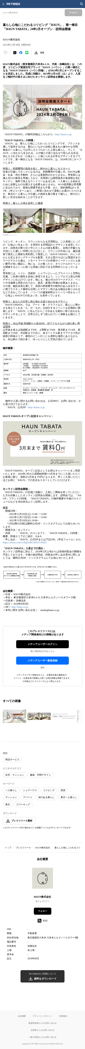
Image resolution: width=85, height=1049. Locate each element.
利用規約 (63, 1016)
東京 (7, 804)
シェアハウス (30, 790)
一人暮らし (11, 790)
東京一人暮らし (69, 797)
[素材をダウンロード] (36, 52)
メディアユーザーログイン (43, 644)
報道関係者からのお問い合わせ (42, 1023)
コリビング (49, 790)
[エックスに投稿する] (15, 52)
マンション (11, 797)
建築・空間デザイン (40, 775)
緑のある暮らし (46, 797)
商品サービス (12, 759)
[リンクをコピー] (42, 52)
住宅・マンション (14, 775)
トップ (8, 847)
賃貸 (63, 790)
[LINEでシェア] (27, 52)
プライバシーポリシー (42, 1016)
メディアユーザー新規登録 (43, 660)
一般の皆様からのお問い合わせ (42, 1037)
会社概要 (22, 1016)
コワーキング (23, 804)
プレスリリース (23, 847)
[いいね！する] (5, 52)
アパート (27, 797)
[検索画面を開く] (82, 4)
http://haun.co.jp (63, 134)
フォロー (42, 911)
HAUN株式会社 (42, 847)
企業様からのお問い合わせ (42, 1030)
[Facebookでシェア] (21, 52)
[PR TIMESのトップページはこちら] (13, 4)
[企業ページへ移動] (42, 879)
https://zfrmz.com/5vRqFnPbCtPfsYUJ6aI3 (24, 542)
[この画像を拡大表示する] (14, 716)
